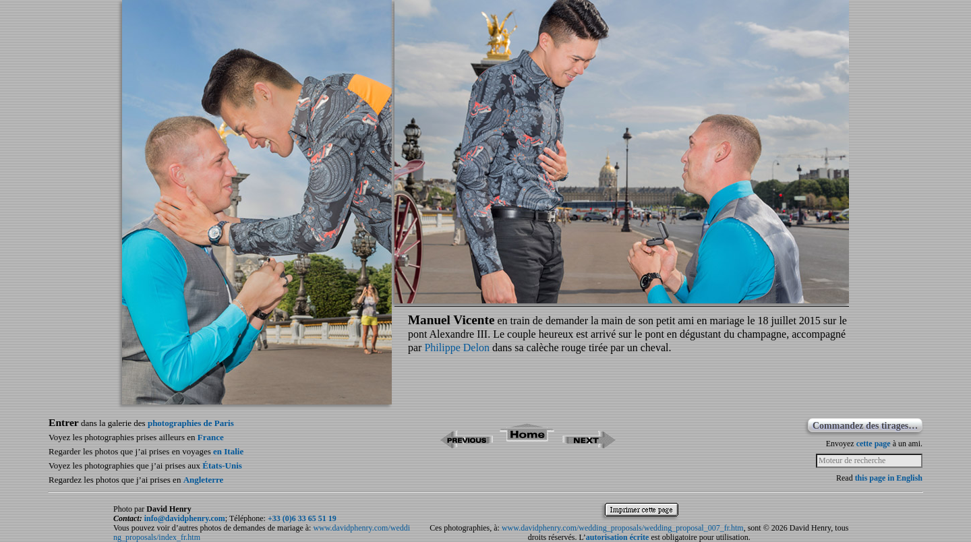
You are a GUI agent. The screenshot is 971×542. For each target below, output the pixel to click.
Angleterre (203, 480)
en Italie (228, 451)
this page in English (888, 478)
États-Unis (222, 465)
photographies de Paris (191, 423)
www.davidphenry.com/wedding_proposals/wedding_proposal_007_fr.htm (623, 528)
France (211, 437)
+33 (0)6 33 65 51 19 (302, 518)
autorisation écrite (617, 537)
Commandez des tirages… (865, 426)
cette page (873, 443)
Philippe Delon (456, 347)
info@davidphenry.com (184, 518)
